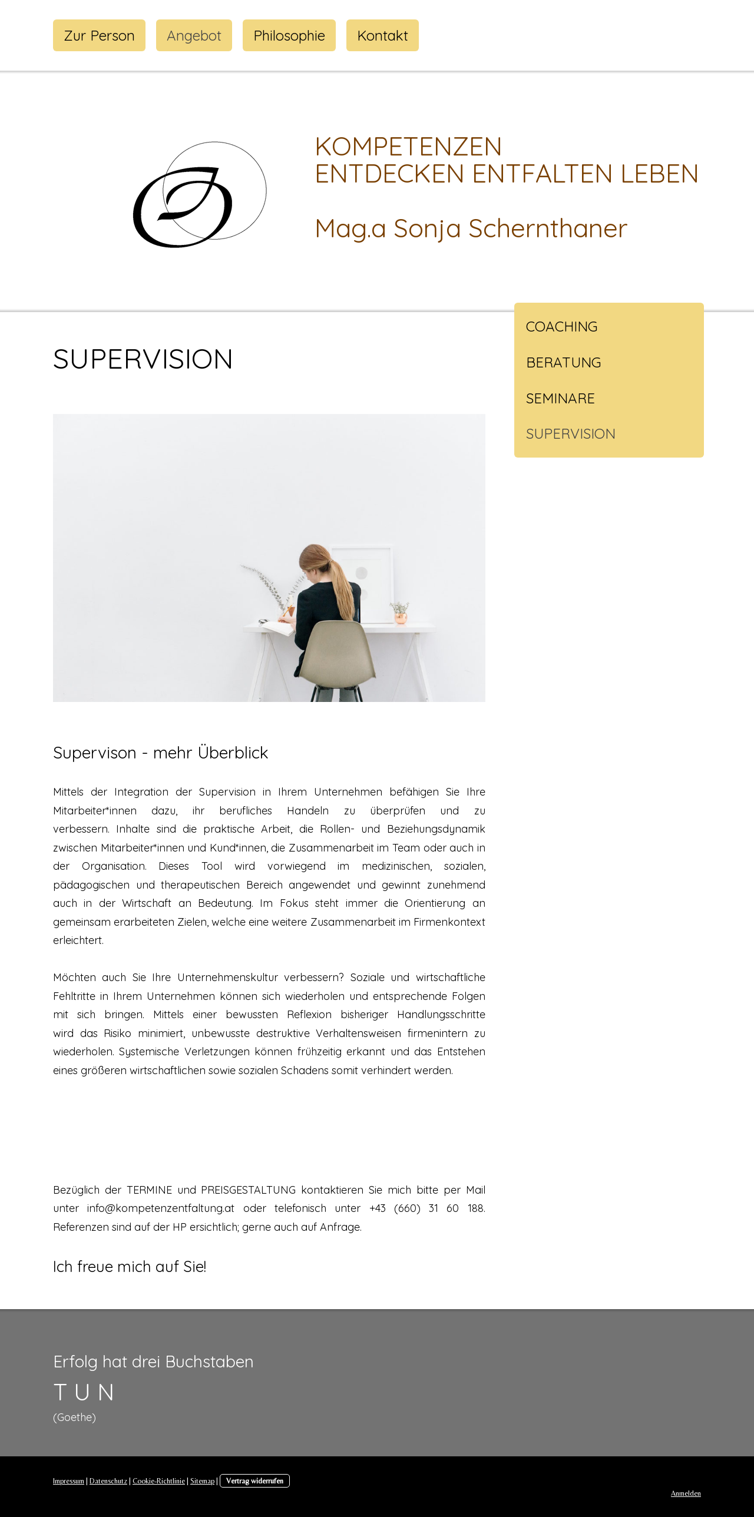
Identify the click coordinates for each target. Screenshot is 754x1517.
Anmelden (686, 1493)
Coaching (562, 326)
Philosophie (289, 35)
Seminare (560, 398)
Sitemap (202, 1480)
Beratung (563, 362)
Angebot (194, 35)
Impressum (68, 1480)
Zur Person (99, 35)
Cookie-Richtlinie (159, 1480)
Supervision (571, 433)
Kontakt (382, 35)
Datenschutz (108, 1480)
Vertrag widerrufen (254, 1480)
